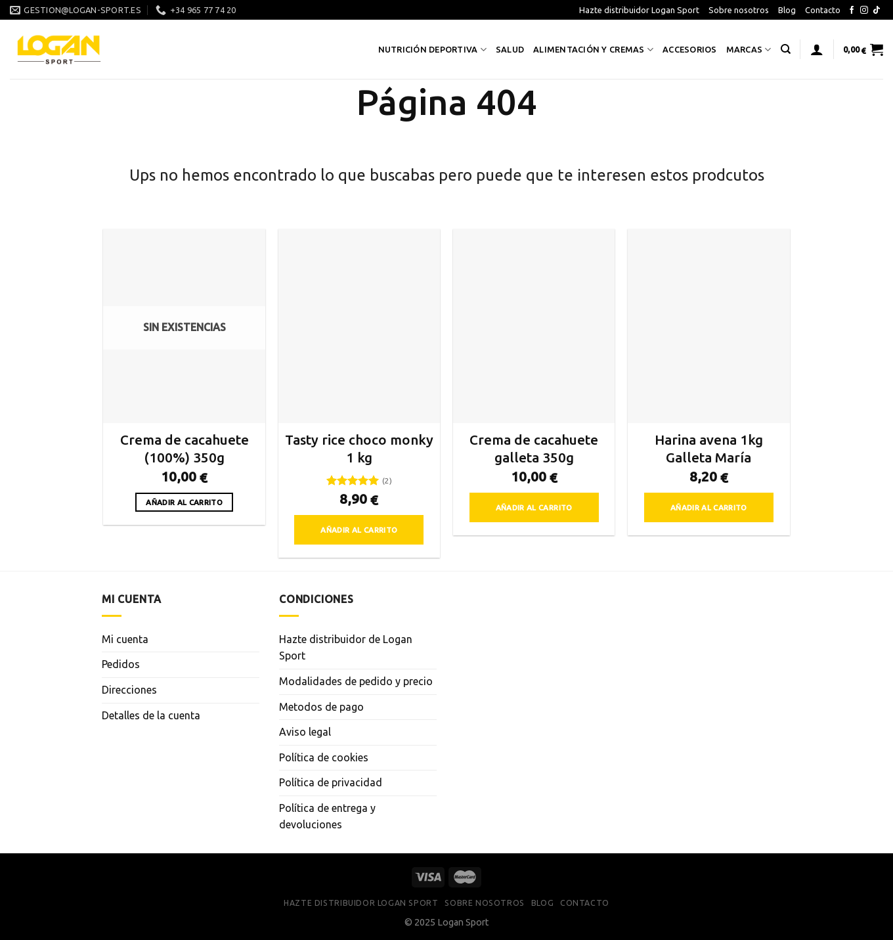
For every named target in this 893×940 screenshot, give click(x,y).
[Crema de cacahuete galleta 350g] (534, 326)
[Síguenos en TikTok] (877, 10)
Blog (787, 9)
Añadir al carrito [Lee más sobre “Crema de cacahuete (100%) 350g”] (184, 502)
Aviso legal (305, 732)
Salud (510, 49)
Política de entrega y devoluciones (327, 816)
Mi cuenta (125, 639)
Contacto (822, 9)
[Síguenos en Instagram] (864, 10)
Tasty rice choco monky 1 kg (359, 448)
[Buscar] (786, 49)
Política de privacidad (330, 782)
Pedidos (121, 664)
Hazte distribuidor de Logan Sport (345, 647)
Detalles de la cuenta (151, 715)
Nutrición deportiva (432, 49)
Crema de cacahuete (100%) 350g (184, 448)
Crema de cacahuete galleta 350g (533, 448)
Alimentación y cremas (593, 49)
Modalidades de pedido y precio (356, 681)
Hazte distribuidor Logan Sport (639, 9)
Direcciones (129, 690)
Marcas (749, 49)
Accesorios (690, 49)
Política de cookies (323, 757)
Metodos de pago (321, 707)
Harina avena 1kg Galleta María (709, 448)
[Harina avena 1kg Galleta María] (709, 326)
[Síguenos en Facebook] (852, 10)
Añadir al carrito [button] (358, 530)
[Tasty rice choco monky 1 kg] (359, 326)
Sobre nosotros (738, 9)
